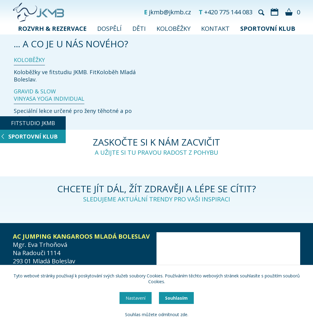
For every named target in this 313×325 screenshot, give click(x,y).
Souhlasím (176, 298)
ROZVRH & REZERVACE (52, 28)
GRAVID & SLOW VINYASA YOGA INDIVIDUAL (49, 95)
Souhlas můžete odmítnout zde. (156, 314)
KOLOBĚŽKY (173, 28)
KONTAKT (215, 28)
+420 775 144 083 (228, 12)
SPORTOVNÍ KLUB (267, 28)
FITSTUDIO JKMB (33, 123)
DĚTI (139, 28)
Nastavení (135, 298)
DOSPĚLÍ (109, 28)
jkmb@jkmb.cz (170, 12)
